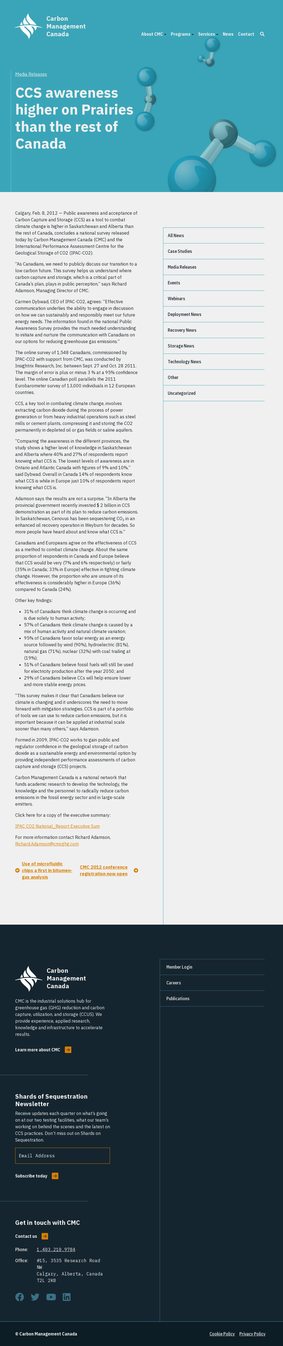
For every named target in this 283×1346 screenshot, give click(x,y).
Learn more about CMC (37, 1049)
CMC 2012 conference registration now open (104, 870)
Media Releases (31, 74)
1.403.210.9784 (56, 1249)
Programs (180, 34)
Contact (246, 34)
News (228, 34)
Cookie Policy (222, 1334)
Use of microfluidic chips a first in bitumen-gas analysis (47, 870)
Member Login (179, 967)
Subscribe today (31, 1176)
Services (206, 34)
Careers (173, 982)
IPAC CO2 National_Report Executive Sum (57, 826)
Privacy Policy (252, 1334)
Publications (178, 998)
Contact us (26, 1236)
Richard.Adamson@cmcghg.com (47, 844)
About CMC (152, 34)
